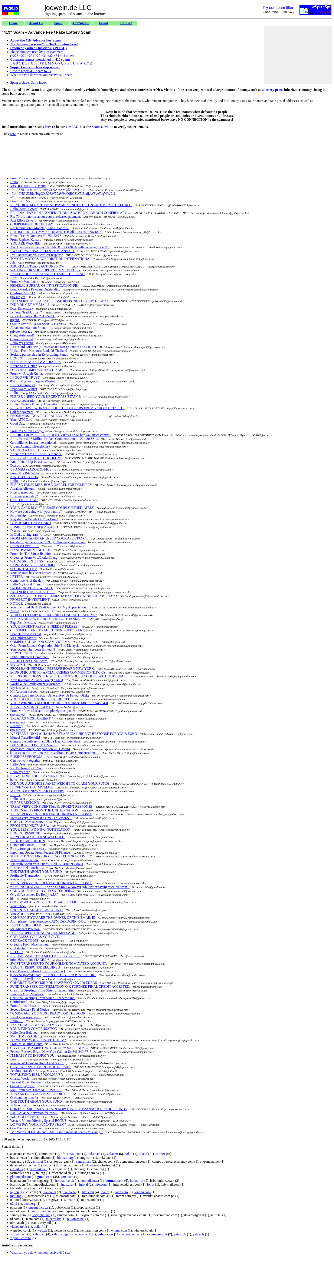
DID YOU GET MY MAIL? (29, 304)
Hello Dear (17, 764)
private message (21, 331)
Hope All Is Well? (22, 979)
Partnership (18, 515)
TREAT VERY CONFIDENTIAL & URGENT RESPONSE (51, 806)
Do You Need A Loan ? (26, 312)
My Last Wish (20, 688)
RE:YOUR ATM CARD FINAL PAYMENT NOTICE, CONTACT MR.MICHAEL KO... (71, 205)
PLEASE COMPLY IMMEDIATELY (35, 362)
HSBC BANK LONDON (27, 841)
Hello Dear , (18, 799)
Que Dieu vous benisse (26, 1128)
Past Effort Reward (23, 220)
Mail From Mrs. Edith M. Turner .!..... (36, 1090)
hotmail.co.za (90, 1180)
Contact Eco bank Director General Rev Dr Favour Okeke (49, 695)
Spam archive (19, 82)
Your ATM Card (21, 419)
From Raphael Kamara (25, 239)
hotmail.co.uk (64, 1180)
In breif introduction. (24, 860)
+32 (50, 55)
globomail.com (20, 1177)
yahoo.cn (39, 1234)
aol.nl (128, 1154)
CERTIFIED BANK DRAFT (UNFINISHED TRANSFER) (51, 630)
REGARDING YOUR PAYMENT (33, 776)
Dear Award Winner (23, 389)
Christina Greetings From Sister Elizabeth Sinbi (43, 990)
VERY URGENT (22, 653)
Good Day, (17, 423)
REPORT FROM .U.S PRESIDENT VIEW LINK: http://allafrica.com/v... (60, 435)
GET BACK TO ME (24, 500)
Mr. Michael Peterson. (25, 929)
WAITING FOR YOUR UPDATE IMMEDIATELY (45, 270)
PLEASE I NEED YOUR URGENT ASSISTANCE (45, 396)
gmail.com (44, 1177)
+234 (30, 55)
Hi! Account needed (23, 691)
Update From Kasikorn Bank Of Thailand (38, 350)
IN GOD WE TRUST (25, 377)
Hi (12, 427)
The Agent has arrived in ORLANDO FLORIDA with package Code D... (60, 247)
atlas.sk (144, 1154)
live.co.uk (49, 1192)
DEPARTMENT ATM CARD (30, 523)
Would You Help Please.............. (32, 462)
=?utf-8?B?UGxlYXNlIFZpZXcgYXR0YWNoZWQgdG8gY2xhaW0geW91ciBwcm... (70, 887)
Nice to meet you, (22, 492)
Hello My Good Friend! (26, 584)
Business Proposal (22, 385)
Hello (14, 182)
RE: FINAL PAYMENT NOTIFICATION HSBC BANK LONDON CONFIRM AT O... (70, 213)
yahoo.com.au (131, 1234)
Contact (126, 23)
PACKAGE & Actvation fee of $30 (34, 1113)
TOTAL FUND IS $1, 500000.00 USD (37, 1074)
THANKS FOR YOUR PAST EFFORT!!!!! (40, 1094)
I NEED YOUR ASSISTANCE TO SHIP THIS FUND (47, 274)
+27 (37, 55)
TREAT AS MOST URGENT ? (31, 707)
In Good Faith (19, 1105)
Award (14, 611)
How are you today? (24, 496)
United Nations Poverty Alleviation (34, 404)
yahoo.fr (198, 1234)
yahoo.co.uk (82, 1234)
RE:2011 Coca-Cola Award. (29, 661)
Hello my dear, (20, 772)
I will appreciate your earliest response (36, 255)
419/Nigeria (80, 23)
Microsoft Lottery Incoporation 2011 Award (40, 749)
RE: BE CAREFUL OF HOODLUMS (36, 458)
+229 (22, 55)
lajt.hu (14, 1192)
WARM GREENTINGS (26, 561)
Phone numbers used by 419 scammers (36, 52)
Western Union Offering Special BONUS (38, 1120)
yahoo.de (180, 1234)
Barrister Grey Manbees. (27, 994)
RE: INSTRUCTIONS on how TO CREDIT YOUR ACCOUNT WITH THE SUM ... (68, 676)
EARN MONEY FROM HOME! (32, 565)
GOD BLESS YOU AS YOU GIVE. (35, 937)
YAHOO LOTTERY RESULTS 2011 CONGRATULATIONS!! (53, 615)
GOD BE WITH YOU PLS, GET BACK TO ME (43, 902)
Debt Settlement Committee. (29, 657)
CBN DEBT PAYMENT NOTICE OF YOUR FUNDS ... (49, 1048)
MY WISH (17, 665)
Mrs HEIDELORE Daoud (28, 186)
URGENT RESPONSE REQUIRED (35, 967)
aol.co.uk (94, 1154)
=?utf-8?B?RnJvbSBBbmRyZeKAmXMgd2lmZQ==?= (48, 190)
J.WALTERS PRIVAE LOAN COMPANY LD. (42, 251)
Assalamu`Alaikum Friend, (28, 327)
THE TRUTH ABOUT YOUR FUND (36, 871)
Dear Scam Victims (23, 201)
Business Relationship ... (27, 868)
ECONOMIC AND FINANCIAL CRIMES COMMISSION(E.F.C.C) (57, 672)
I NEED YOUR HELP (25, 925)
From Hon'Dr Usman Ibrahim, (31, 553)
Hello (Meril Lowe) (23, 209)
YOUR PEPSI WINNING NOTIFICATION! (40, 829)
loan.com (121, 1192)
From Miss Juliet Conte (26, 1044)
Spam (58, 23)
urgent (15, 320)
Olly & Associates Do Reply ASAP (34, 894)
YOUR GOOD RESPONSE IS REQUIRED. (40, 699)
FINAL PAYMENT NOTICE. (30, 550)
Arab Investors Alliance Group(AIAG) (36, 680)
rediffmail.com (42, 1211)
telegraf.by (53, 1219)
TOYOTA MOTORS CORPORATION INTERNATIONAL (50, 258)
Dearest (15, 465)
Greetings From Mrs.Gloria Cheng (33, 557)
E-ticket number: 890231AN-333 (32, 316)
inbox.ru (67, 1184)
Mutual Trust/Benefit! (25, 737)
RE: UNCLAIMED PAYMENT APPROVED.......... (45, 956)
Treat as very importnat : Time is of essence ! (41, 818)
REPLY (15, 795)
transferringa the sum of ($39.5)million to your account (48, 542)
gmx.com (66, 1177)
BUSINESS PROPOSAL (27, 756)
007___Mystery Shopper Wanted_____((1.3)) (41, 381)
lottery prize (273, 90)
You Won (16, 914)
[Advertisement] (298, 55)
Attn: (13, 278)
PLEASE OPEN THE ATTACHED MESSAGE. (43, 933)
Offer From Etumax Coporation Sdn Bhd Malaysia (45, 645)
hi (11, 898)
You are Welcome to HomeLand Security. (38, 1063)
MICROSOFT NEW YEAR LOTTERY (37, 791)
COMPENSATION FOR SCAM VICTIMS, (40, 642)
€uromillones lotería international (33, 442)
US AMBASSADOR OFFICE (31, 469)
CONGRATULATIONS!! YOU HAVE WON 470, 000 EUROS (53, 982)
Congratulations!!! (22, 335)
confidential (18, 948)
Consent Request (21, 339)
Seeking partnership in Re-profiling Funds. (39, 354)
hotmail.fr (137, 1180)
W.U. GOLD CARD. (24, 1117)
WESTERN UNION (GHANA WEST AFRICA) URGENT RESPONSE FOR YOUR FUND (73, 733)
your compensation (23, 400)
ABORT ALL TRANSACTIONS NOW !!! (39, 266)
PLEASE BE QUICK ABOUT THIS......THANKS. (45, 619)
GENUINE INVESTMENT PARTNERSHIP (40, 1067)
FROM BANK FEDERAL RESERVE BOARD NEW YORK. (52, 668)
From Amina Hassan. (24, 1005)
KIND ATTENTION (24, 477)
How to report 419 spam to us (30, 71)
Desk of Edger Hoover (26, 1082)
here (48, 127)
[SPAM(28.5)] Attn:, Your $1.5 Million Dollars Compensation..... (54, 753)
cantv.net (37, 1161)
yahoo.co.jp (60, 1234)
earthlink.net (38, 1169)
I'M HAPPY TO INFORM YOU (32, 1055)
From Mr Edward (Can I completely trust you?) (42, 710)
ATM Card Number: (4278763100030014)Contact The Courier (53, 347)
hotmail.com (114, 1180)
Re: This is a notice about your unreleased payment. (45, 216)
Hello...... (16, 1021)
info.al (83, 1184)
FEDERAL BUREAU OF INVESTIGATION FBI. (44, 285)
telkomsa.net (75, 1219)
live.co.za (69, 1192)
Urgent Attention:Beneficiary (30, 446)
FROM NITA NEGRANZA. (29, 825)
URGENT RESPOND (25, 833)
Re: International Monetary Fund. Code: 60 (39, 228)
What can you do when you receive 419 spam (41, 75)
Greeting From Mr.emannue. (29, 944)
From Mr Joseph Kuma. (26, 373)
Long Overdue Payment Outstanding (35, 289)
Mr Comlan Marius (23, 638)
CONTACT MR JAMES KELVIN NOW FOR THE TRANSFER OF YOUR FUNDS (68, 1109)
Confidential (18, 1002)
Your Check (18, 906)
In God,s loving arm (24, 534)
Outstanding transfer (24, 1097)
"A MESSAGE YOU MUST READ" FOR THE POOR (47, 1013)
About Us (36, 23)
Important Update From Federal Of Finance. (40, 852)
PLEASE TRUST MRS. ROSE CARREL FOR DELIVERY (51, 484)
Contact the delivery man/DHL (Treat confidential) (45, 741)
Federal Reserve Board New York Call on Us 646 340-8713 (50, 1051)
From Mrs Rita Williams (27, 473)
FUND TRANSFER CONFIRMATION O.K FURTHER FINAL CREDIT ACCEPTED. (70, 986)
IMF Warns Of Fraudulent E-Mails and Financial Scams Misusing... (56, 1132)
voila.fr (39, 1226)
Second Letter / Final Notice (29, 1009)
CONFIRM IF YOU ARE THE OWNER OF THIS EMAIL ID (52, 917)
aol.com (112, 1154)
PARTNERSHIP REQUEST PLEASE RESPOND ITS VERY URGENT (59, 301)
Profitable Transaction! (26, 875)
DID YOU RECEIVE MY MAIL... (34, 745)
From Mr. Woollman (24, 281)
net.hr (71, 1200)
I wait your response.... (25, 1017)
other (69, 55)
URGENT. (17, 358)
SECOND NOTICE (23, 569)
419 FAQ (72, 127)
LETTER (16, 576)
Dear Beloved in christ (25, 634)
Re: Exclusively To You (26, 768)
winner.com (119, 1230)
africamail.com (71, 1154)
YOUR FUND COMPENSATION (33, 1028)
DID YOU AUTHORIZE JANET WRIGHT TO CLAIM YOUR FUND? (59, 783)
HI (12, 504)
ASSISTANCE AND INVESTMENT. (36, 1025)
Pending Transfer (22, 1071)
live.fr (105, 1192)
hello (13, 779)
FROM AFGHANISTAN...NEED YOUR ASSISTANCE (49, 538)
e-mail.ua (16, 1169)
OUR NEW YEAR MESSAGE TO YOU (38, 324)
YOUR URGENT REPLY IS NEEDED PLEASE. (44, 626)
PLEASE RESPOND (24, 802)
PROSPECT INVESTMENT (30, 599)
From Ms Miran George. (27, 431)
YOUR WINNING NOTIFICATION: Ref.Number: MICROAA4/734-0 (59, 703)
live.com (88, 1192)
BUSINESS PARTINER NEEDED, (34, 527)
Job (12, 262)
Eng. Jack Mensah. (23, 622)
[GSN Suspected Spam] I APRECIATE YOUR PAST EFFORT (53, 975)
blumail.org (65, 1157)
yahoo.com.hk (157, 1234)
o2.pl (13, 1203)
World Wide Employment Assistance (35, 684)
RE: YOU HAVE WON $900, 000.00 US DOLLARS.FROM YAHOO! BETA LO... (67, 408)
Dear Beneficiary (22, 308)
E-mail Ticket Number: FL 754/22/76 (35, 235)
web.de (42, 1230)
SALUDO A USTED (24, 450)
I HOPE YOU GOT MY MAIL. (32, 787)
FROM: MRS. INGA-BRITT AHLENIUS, (39, 416)
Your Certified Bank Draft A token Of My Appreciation (48, 607)
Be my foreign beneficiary (28, 848)
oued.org (30, 1203)
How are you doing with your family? (36, 511)
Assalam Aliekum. (22, 488)
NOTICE (16, 603)
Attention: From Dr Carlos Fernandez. (36, 454)
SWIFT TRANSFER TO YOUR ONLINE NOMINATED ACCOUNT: (58, 963)
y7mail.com (18, 1234)
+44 (62, 55)
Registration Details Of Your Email (34, 519)
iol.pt (150, 1184)
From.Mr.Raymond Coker (28, 178)
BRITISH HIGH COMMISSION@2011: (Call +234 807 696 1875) (56, 232)
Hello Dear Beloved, (24, 1032)
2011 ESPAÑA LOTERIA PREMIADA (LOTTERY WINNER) (53, 596)
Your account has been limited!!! (32, 573)
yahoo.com (105, 1234)
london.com (142, 1192)
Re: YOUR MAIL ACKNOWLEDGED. (37, 837)
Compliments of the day (26, 580)
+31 (43, 55)
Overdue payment (22, 1086)
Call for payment (21, 412)
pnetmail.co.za (38, 1207)
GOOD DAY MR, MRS (27, 822)
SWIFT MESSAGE (23, 1036)
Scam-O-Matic (102, 127)
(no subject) (18, 297)
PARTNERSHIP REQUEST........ (32, 592)
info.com (100, 1184)
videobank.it (18, 1226)
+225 (14, 55)
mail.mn (16, 1196)
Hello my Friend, (22, 343)
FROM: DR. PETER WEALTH (31, 588)
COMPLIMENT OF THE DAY (31, 224)
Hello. (14, 481)
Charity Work (19, 1078)
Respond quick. (21, 879)
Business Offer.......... (24, 546)
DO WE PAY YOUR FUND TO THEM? (38, 1040)
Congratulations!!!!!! (24, 845)
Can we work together (25, 760)
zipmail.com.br (20, 1238)
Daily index (39, 82)
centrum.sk (83, 1161)
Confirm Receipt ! (22, 293)
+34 (56, 55)
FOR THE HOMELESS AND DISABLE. (38, 370)
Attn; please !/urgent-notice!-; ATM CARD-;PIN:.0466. (48, 921)
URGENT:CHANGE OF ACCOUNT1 (36, 910)
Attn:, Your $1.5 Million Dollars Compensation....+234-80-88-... (54, 439)
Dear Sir (16, 1059)
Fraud (103, 23)
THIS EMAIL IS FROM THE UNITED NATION (44, 810)
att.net (160, 1154)
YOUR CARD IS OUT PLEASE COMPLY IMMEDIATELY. (52, 507)
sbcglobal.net (41, 1215)
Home (13, 23)
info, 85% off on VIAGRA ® (30, 959)
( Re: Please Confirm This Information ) (37, 971)
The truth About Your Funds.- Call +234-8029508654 (46, 864)
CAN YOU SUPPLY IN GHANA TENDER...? (42, 891)
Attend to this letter (23, 366)
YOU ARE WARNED (25, 243)
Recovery (16, 726)
